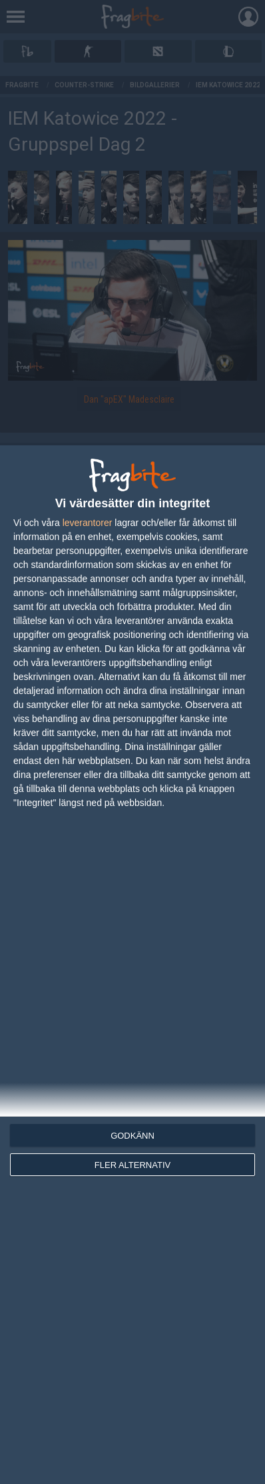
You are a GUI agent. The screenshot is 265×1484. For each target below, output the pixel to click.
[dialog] (132, 964)
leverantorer (88, 522)
